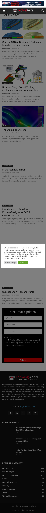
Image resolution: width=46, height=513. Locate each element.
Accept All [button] (23, 263)
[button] (4, 11)
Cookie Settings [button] (10, 263)
